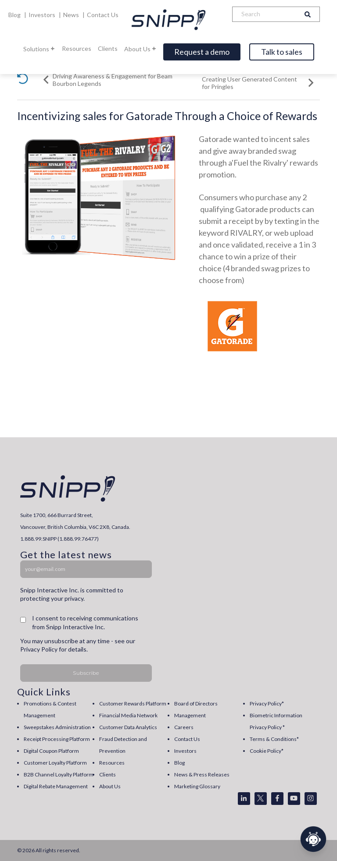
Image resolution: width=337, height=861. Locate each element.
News (71, 14)
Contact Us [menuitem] (187, 739)
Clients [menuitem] (107, 774)
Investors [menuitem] (185, 751)
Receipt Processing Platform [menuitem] (57, 739)
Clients (108, 48)
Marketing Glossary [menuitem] (197, 786)
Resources (76, 48)
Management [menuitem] (190, 715)
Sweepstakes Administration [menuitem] (57, 727)
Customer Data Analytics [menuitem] (128, 727)
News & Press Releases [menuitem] (201, 774)
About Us (140, 49)
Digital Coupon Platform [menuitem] (51, 751)
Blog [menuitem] (179, 762)
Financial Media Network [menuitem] (128, 715)
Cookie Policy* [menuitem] (266, 751)
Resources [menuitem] (112, 762)
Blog (15, 14)
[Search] (264, 14)
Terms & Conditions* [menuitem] (274, 739)
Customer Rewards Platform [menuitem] (132, 703)
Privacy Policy (38, 649)
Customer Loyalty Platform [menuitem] (55, 762)
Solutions (39, 49)
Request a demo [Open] (201, 52)
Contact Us (102, 14)
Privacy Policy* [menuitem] (267, 703)
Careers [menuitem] (184, 727)
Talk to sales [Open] (281, 52)
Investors (43, 14)
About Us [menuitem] (110, 786)
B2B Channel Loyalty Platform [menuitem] (58, 774)
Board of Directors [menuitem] (196, 703)
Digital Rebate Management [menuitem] (56, 786)
